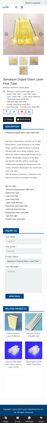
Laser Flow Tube (29, 94)
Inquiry (8, 119)
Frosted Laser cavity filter (30, 107)
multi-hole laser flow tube (16, 102)
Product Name (11, 257)
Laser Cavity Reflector (31, 97)
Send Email (23, 119)
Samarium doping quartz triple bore (20, 92)
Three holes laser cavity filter (18, 99)
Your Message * (12, 267)
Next (41, 34)
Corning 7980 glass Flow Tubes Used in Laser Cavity (13, 364)
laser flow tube (12, 107)
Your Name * (11, 237)
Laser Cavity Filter (14, 97)
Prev (6, 34)
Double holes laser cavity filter (18, 104)
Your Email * (10, 247)
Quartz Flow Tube (14, 94)
